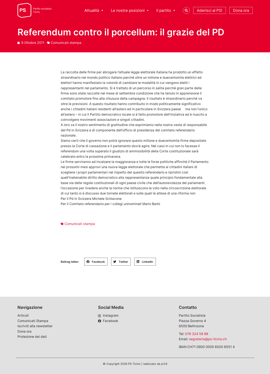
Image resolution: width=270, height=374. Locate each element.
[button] (96, 262)
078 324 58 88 (196, 334)
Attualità (94, 10)
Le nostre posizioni (130, 10)
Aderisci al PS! (209, 10)
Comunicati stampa (66, 43)
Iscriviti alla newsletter (35, 326)
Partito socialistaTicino (42, 10)
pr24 (164, 364)
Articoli (23, 316)
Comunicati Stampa (32, 321)
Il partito (166, 10)
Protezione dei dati (32, 337)
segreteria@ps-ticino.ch (208, 339)
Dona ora (241, 10)
